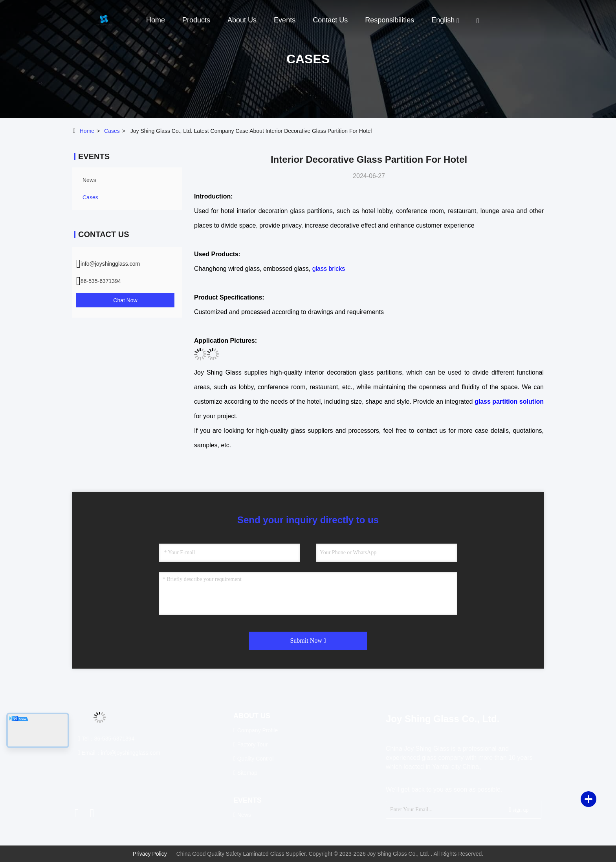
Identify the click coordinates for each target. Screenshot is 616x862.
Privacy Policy (150, 854)
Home (155, 20)
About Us (242, 20)
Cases (112, 131)
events (284, 20)
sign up (518, 809)
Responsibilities (389, 20)
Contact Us (330, 20)
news (89, 180)
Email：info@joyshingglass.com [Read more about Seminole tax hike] (119, 753)
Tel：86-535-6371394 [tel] (106, 738)
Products (196, 20)
